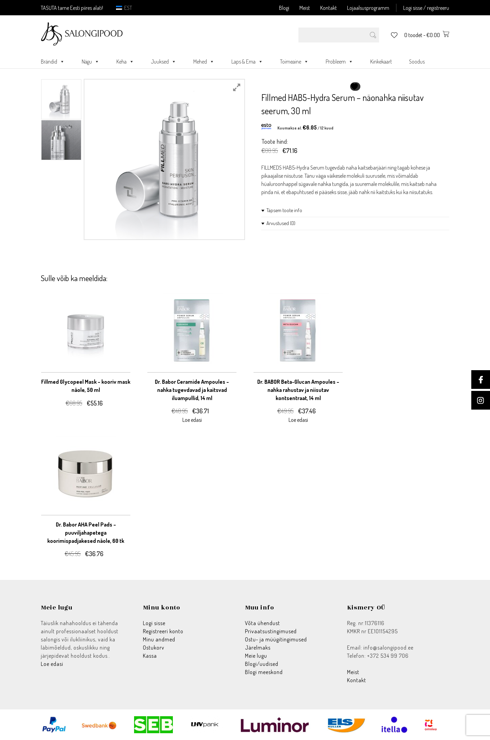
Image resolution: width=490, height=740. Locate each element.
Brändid (53, 61)
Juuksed (163, 61)
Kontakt (328, 7)
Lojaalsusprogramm (368, 7)
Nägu (90, 61)
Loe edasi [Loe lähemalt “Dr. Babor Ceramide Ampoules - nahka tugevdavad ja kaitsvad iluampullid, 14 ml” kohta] (192, 419)
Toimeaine (294, 61)
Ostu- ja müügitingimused (276, 639)
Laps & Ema (247, 61)
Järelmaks (258, 647)
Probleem (339, 61)
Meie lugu (256, 655)
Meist (304, 7)
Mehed (203, 61)
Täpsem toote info (284, 210)
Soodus (417, 61)
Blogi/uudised (261, 663)
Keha (125, 61)
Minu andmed (159, 639)
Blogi (284, 7)
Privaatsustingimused (271, 631)
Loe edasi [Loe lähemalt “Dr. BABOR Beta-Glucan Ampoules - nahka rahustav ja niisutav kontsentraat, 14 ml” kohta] (298, 419)
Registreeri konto (163, 631)
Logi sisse (154, 623)
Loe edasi (52, 663)
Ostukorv (153, 647)
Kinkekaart (381, 61)
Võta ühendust (262, 623)
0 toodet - (426, 35)
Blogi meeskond (264, 672)
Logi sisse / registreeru (426, 7)
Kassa (150, 655)
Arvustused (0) (280, 223)
